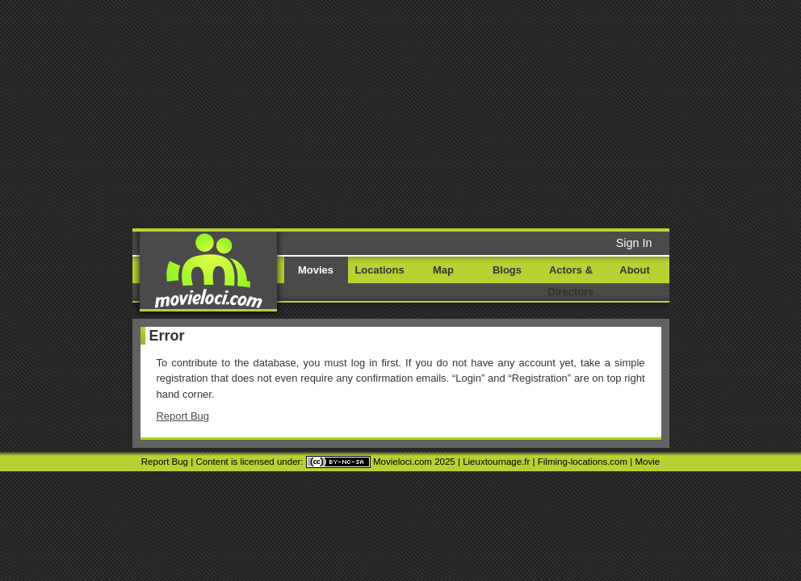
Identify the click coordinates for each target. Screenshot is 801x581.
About (634, 270)
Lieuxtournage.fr (496, 461)
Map (443, 270)
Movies (315, 270)
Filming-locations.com (582, 461)
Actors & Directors (571, 281)
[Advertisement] (413, 113)
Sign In (634, 242)
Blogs (507, 270)
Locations (379, 270)
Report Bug (183, 416)
